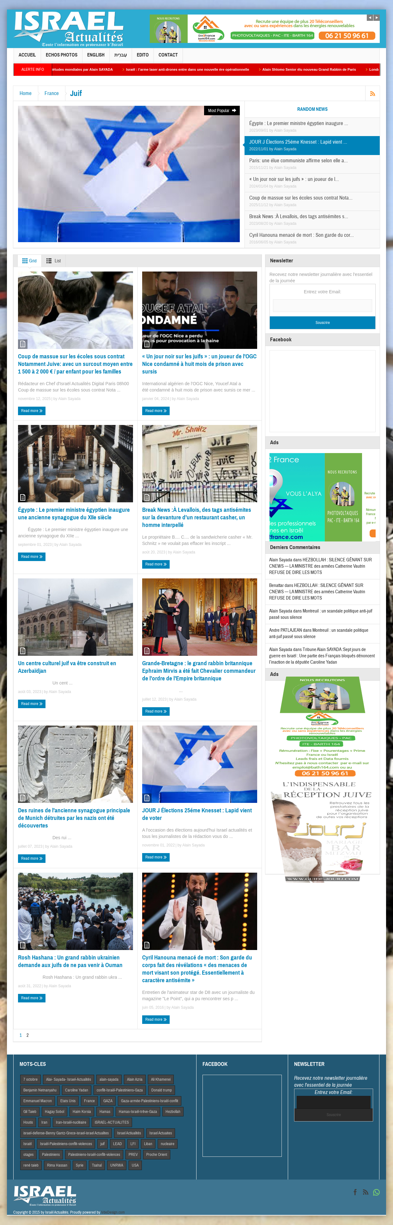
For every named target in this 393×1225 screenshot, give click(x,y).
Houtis (28, 1122)
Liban (148, 1143)
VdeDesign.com (113, 1212)
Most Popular (222, 111)
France (52, 93)
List (52, 261)
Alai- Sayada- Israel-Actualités (68, 1079)
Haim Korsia (82, 1111)
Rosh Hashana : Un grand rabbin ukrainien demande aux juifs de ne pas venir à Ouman (70, 961)
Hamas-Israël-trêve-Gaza (138, 1111)
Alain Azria (134, 1079)
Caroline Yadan (76, 1090)
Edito (143, 57)
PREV (133, 1154)
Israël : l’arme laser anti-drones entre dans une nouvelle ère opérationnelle (195, 69)
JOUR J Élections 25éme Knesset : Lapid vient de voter (197, 814)
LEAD (117, 1143)
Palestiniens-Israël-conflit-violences (94, 1154)
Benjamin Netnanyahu (40, 1090)
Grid (28, 261)
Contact (168, 57)
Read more (32, 411)
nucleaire (167, 1143)
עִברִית (121, 57)
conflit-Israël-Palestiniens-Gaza (120, 1090)
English (95, 57)
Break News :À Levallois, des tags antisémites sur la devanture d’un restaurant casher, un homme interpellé (196, 517)
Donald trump (161, 1090)
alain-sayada (109, 1079)
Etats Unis (68, 1100)
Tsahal (97, 1165)
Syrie (79, 1165)
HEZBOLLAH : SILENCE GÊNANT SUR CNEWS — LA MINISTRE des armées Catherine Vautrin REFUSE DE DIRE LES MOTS (320, 566)
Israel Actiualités (129, 1133)
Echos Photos (61, 57)
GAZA (107, 1100)
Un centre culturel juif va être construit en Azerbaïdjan (67, 667)
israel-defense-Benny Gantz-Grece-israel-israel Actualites (66, 1133)
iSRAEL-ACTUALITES (112, 1122)
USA (135, 1165)
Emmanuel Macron (37, 1100)
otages (28, 1154)
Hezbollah (173, 1111)
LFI (133, 1143)
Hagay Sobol (54, 1111)
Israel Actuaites (160, 1133)
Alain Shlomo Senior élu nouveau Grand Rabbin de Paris (316, 69)
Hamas (105, 1111)
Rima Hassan (57, 1165)
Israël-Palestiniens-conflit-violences (66, 1143)
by (271, 130)
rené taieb (31, 1165)
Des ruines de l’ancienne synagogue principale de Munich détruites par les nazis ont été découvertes (74, 818)
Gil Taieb (29, 1111)
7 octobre (30, 1079)
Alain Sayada (285, 130)
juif (102, 1143)
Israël (27, 1143)
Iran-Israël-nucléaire (71, 1122)
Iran (44, 1122)
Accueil (27, 57)
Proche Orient (156, 1154)
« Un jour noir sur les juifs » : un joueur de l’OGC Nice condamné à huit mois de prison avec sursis (199, 364)
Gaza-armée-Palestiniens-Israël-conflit (149, 1100)
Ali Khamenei (161, 1079)
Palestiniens (51, 1154)
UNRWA (116, 1165)
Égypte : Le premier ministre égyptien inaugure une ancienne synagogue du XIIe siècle (74, 513)
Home (26, 93)
